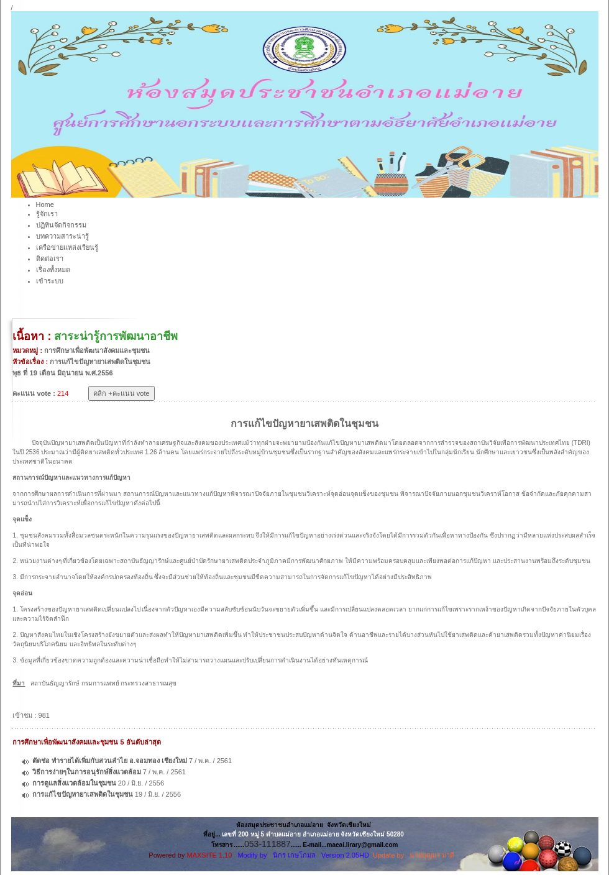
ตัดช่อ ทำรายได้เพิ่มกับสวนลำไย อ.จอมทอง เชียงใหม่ (109, 760)
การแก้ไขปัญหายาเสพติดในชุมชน (82, 794)
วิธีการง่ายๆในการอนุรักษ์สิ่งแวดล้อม (86, 772)
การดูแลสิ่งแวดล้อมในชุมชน (74, 783)
